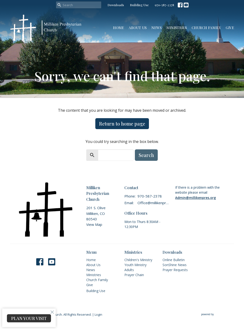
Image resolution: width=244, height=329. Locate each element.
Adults (129, 270)
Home (118, 27)
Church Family (206, 27)
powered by (217, 314)
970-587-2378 (164, 5)
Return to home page (122, 123)
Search (146, 155)
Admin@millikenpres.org (195, 197)
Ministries (176, 27)
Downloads (115, 5)
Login (98, 314)
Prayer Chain (134, 275)
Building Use (139, 5)
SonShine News (175, 265)
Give (230, 27)
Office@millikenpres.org (153, 202)
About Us (138, 27)
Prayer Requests (175, 270)
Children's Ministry (138, 260)
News (156, 27)
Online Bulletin (174, 260)
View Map (94, 224)
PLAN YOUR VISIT (29, 318)
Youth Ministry (135, 265)
